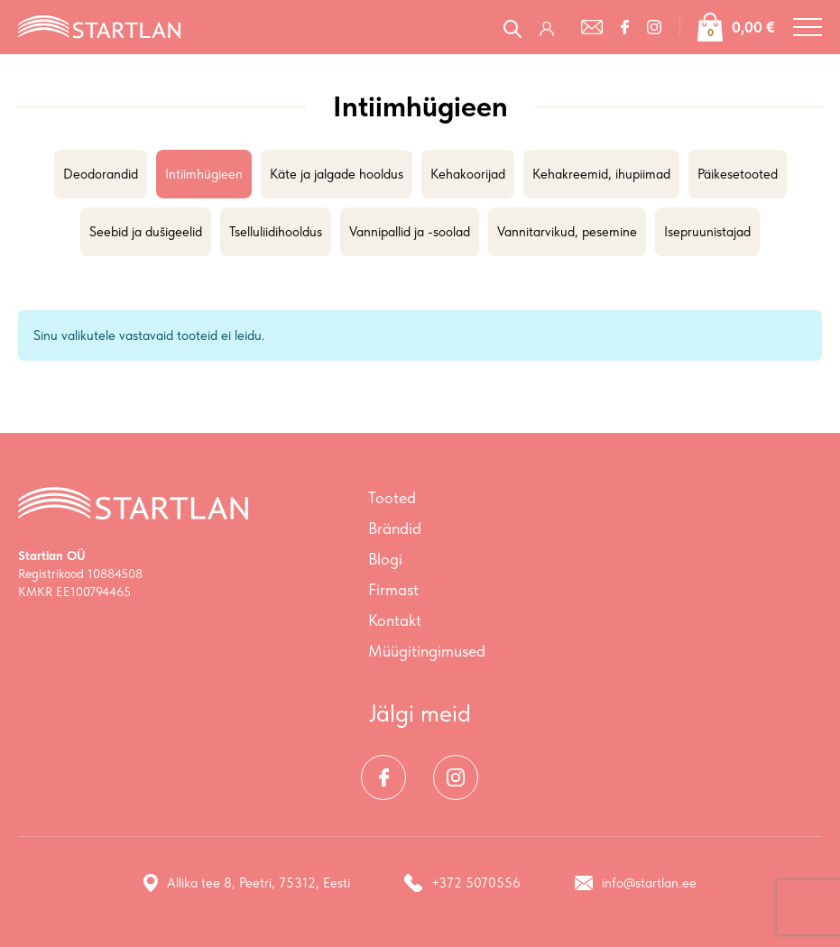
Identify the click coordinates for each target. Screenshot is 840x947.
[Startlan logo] (99, 25)
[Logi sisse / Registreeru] (551, 27)
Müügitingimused (426, 650)
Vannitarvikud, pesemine (567, 232)
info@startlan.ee (636, 883)
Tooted (392, 497)
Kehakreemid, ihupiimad (601, 174)
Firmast (393, 589)
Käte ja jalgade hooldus (336, 174)
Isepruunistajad (707, 232)
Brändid (394, 528)
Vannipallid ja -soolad (409, 232)
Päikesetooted (737, 174)
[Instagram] (654, 27)
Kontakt (394, 620)
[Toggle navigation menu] (807, 27)
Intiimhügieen (204, 174)
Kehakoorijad (467, 174)
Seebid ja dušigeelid (145, 232)
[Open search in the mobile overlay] (512, 26)
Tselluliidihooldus (275, 232)
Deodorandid (100, 174)
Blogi (385, 558)
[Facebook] (625, 27)
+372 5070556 (462, 883)
